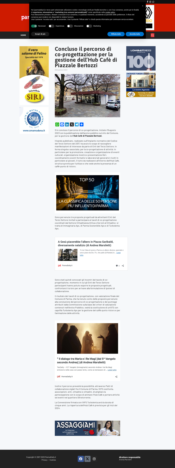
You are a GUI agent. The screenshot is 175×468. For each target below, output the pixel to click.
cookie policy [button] (110, 12)
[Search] (152, 35)
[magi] (87, 321)
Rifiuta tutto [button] (116, 34)
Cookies (53, 460)
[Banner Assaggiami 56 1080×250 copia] (87, 422)
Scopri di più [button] (40, 34)
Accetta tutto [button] (135, 34)
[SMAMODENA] (34, 108)
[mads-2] (141, 74)
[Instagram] (150, 2)
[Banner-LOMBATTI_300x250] (141, 47)
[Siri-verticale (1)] (34, 47)
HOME (23, 35)
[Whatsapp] (153, 2)
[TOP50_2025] (87, 173)
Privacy (44, 460)
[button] (143, 6)
